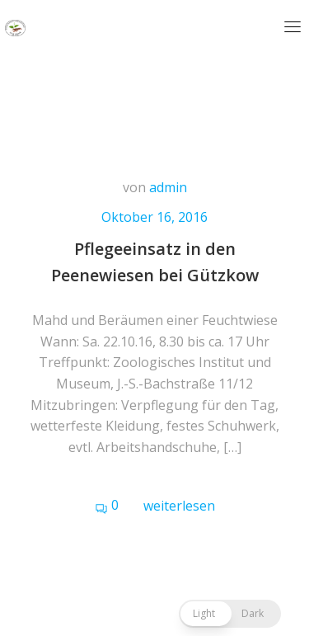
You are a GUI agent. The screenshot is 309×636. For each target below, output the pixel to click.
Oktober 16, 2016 (154, 217)
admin (168, 187)
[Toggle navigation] (292, 26)
